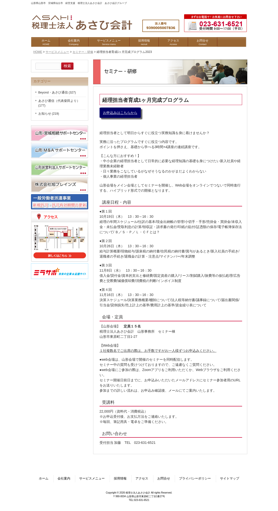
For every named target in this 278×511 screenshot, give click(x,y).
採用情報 (120, 478)
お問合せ (163, 478)
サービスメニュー (57, 52)
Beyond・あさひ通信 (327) (57, 92)
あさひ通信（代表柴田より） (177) (59, 103)
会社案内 (64, 478)
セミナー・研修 (83, 52)
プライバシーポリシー (195, 478)
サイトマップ (229, 478)
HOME (37, 52)
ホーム (43, 478)
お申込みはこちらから (120, 113)
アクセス (141, 478)
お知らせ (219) (48, 113)
